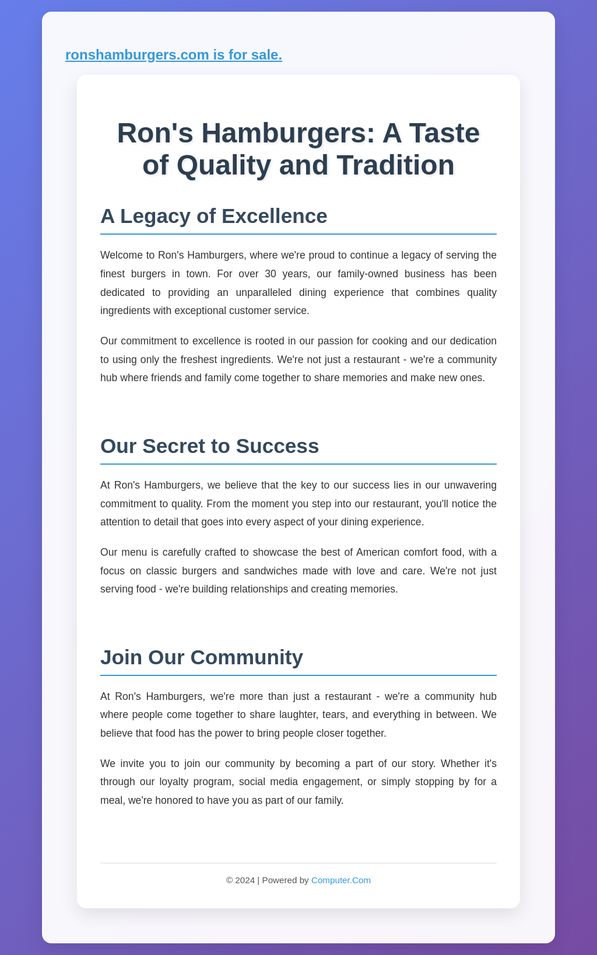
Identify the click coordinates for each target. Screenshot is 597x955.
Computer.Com (341, 880)
